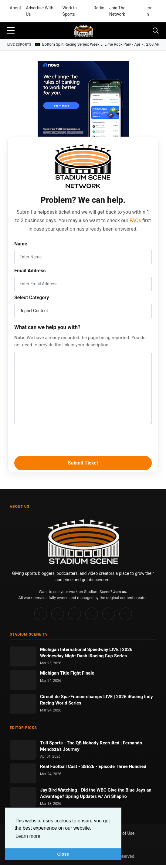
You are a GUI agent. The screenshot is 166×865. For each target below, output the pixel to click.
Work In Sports (70, 11)
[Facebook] (40, 613)
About (15, 7)
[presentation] (83, 439)
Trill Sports (52, 743)
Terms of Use (121, 833)
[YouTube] (108, 613)
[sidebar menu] (11, 31)
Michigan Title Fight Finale (67, 673)
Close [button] (63, 854)
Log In (148, 11)
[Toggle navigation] (156, 31)
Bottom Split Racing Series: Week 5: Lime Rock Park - (101, 44)
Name (20, 244)
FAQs (135, 220)
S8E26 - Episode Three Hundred (113, 766)
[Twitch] (125, 613)
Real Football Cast (59, 766)
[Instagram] (57, 613)
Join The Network (117, 11)
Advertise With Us (39, 11)
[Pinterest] (74, 613)
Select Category (31, 297)
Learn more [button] (27, 836)
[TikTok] (91, 613)
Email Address (30, 271)
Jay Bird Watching (59, 790)
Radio (98, 7)
